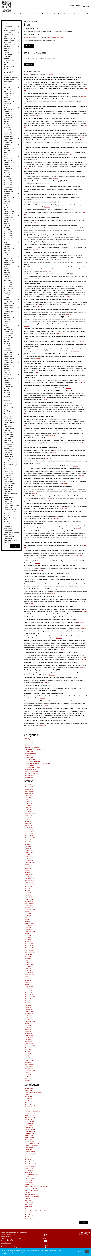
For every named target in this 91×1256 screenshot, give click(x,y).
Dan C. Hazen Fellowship (32, 761)
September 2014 (30, 1046)
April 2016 (28, 1007)
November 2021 (29, 880)
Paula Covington (30, 1166)
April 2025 (28, 799)
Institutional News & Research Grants (55, 37)
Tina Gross (28, 1200)
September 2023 (30, 838)
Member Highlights (30, 769)
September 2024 (30, 813)
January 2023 (29, 854)
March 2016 (28, 1009)
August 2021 (28, 887)
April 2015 (28, 1031)
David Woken (29, 1182)
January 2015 (29, 1037)
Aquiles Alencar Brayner (32, 1196)
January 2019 (29, 946)
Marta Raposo (29, 1206)
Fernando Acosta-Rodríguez (33, 1111)
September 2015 (30, 1021)
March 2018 (28, 962)
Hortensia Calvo (29, 37)
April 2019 (28, 942)
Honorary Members (30, 759)
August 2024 (28, 815)
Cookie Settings (79, 1251)
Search (79, 5)
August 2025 (28, 795)
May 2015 (28, 1029)
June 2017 (28, 978)
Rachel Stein (28, 1149)
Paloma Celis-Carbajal (31, 1145)
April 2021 (28, 895)
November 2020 (29, 905)
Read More (29, 45)
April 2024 (28, 823)
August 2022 (28, 864)
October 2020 (29, 907)
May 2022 (28, 868)
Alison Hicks (28, 1192)
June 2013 (28, 1076)
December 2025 (29, 791)
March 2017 (28, 984)
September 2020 (30, 909)
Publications (58, 13)
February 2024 (29, 827)
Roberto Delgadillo (30, 1153)
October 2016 (29, 995)
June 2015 (28, 1027)
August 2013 (28, 1072)
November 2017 (29, 970)
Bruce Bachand (29, 1162)
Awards (22, 13)
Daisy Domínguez (30, 1131)
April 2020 (28, 919)
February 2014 (29, 1060)
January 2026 (29, 789)
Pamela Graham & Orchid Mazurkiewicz (36, 1211)
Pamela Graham (30, 1178)
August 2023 (28, 840)
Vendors (29, 13)
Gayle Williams (29, 1121)
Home (25, 21)
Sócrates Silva (29, 1158)
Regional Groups (47, 13)
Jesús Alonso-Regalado (32, 1143)
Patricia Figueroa (30, 1213)
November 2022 (29, 858)
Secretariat (28, 755)
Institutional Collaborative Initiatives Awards (37, 763)
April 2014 (28, 1056)
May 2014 (28, 1054)
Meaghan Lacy (29, 1184)
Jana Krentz (28, 1098)
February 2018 (29, 964)
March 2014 (28, 1058)
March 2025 (28, 801)
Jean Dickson (29, 1101)
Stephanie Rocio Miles (31, 1190)
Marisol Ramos (29, 1135)
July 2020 (28, 913)
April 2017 (28, 982)
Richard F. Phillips (30, 1151)
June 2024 (28, 819)
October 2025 (29, 793)
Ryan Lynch (28, 1156)
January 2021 (29, 901)
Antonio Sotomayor (30, 1105)
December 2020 (29, 903)
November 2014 (29, 1041)
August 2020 (28, 911)
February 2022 (29, 874)
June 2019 (28, 937)
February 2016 (29, 1011)
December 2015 (29, 1015)
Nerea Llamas (29, 1209)
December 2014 (29, 1039)
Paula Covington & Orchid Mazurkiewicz (36, 1186)
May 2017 (28, 980)
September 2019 (30, 931)
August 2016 (28, 999)
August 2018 (28, 954)
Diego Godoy (29, 1172)
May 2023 (28, 846)
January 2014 (29, 1062)
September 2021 (30, 885)
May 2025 (28, 797)
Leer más (83, 96)
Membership (78, 13)
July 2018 (28, 956)
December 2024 (29, 807)
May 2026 (28, 785)
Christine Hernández (31, 1188)
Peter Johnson (29, 1147)
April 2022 (28, 870)
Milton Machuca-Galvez (32, 1174)
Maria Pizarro (29, 1168)
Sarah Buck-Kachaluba (31, 1194)
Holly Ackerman (29, 1109)
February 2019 (29, 944)
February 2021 (29, 899)
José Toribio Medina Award (32, 767)
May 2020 (28, 917)
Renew (88, 6)
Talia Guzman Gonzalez (32, 1217)
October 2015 (29, 1019)
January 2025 (29, 805)
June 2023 (28, 844)
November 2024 (29, 809)
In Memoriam (29, 751)
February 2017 (29, 986)
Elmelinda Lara (29, 1133)
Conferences (68, 13)
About (16, 13)
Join (83, 6)
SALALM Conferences (51, 56)
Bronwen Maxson (30, 1129)
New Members (29, 757)
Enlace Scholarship (30, 753)
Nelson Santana (29, 1141)
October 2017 (29, 972)
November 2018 (29, 950)
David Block (28, 1107)
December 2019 (29, 927)
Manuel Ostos (29, 1088)
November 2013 (29, 1066)
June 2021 (28, 891)
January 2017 (29, 988)
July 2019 (28, 935)
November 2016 (29, 992)
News (26, 741)
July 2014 (28, 1050)
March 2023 (28, 850)
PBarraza (28, 1176)
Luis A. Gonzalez (30, 1117)
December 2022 (29, 856)
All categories (29, 739)
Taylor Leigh (28, 74)
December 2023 (29, 832)
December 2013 (29, 1064)
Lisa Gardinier (29, 1125)
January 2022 (29, 876)
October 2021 (29, 882)
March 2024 (28, 825)
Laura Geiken (29, 1202)
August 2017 (28, 976)
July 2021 (28, 889)
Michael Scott (29, 1170)
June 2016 (28, 1003)
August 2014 (28, 1048)
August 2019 (28, 933)
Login (83, 1222)
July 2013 (28, 1074)
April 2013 (28, 1080)
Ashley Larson (29, 1127)
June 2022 (28, 866)
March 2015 (28, 1033)
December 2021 (29, 878)
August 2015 (28, 1023)
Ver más (31, 603)
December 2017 (29, 968)
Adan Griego (28, 1090)
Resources (37, 13)
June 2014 (28, 1052)
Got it (87, 1251)
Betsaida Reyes (29, 1094)
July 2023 (28, 842)
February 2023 (29, 852)
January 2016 (29, 1013)
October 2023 (29, 836)
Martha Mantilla (29, 1137)
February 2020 (29, 923)
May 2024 (28, 821)
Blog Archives (33, 21)
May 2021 (28, 893)
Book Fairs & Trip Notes (32, 747)
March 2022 (28, 872)
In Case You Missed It (49, 74)
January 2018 (29, 966)
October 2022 (29, 860)
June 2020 (28, 915)
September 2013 (30, 1070)
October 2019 (29, 929)
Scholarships (29, 745)
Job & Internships (30, 765)
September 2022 (30, 862)
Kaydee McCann (30, 1113)
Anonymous (28, 1103)
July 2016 (28, 1001)
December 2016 (29, 991)
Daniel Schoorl (29, 1180)
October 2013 (29, 1068)
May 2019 (28, 940)
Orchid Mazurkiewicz (31, 1164)
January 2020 (29, 925)
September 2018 (30, 952)
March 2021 (28, 897)
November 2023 (29, 834)
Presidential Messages (31, 771)
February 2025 (29, 803)
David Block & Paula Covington (34, 1092)
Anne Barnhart (29, 1204)
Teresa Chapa (29, 1219)
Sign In (71, 5)
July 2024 (28, 817)
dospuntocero (29, 777)
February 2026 (29, 787)
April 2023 (28, 848)
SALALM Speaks (30, 775)
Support (86, 13)
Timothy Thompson (30, 1160)
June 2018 (28, 958)
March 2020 (28, 921)
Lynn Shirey (28, 1119)
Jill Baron (27, 1198)
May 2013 (28, 1078)
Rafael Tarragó (29, 1215)
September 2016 (30, 997)
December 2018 (29, 948)
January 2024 (29, 830)
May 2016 (28, 1005)
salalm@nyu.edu (6, 1243)
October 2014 (29, 1043)
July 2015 (28, 1025)
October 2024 (29, 811)
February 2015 (29, 1035)
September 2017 (30, 974)
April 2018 (28, 960)
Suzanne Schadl (30, 1115)
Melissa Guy (28, 1139)
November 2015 (29, 1017)
